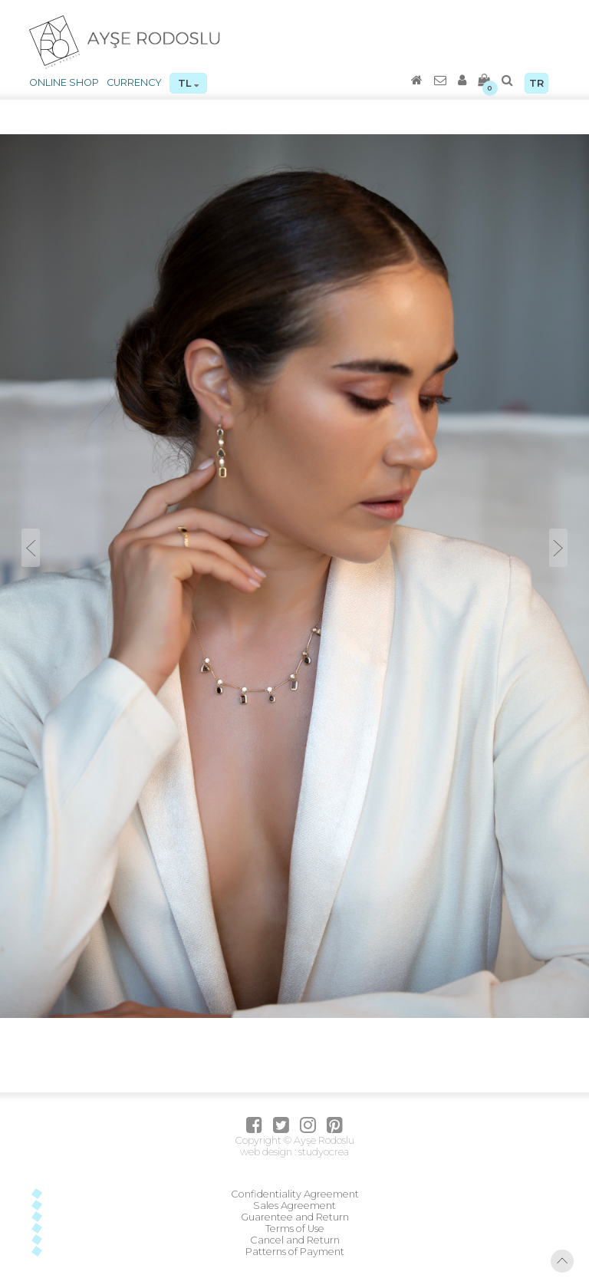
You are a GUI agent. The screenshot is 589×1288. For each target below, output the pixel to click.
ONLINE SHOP (64, 82)
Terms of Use (294, 1228)
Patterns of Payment (294, 1251)
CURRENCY (134, 82)
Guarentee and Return (295, 1217)
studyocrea (322, 1152)
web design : (268, 1152)
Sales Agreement (294, 1205)
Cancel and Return (295, 1240)
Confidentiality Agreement (295, 1194)
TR (536, 83)
